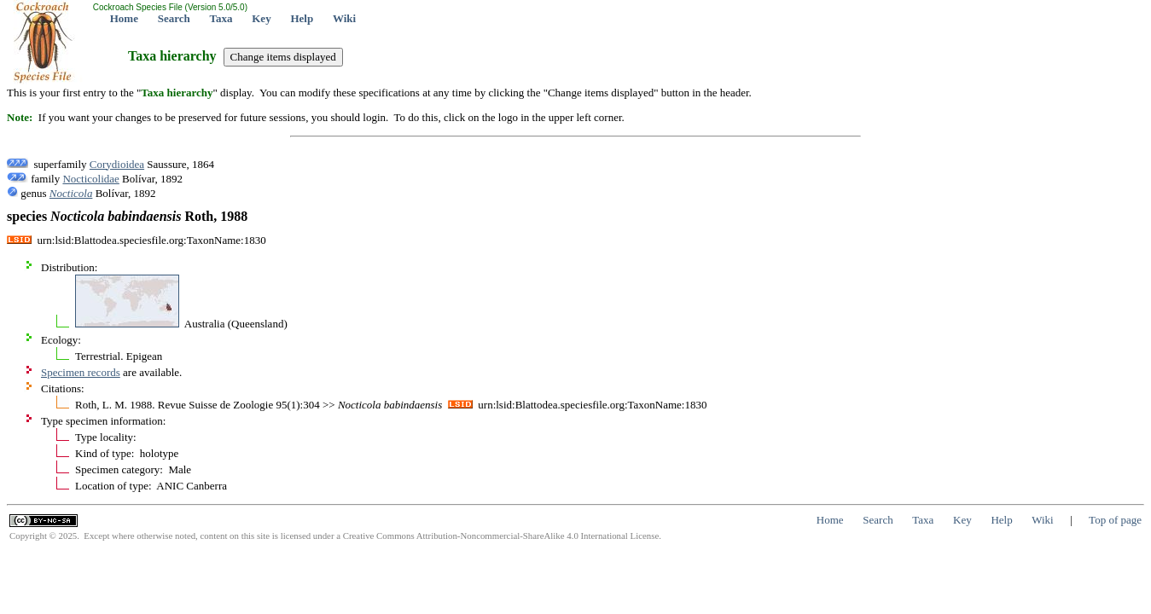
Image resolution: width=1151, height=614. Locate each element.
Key (261, 18)
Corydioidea (117, 164)
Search (174, 18)
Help (301, 18)
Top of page (1115, 519)
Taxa (221, 18)
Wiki (344, 18)
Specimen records (80, 372)
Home (124, 18)
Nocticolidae (90, 178)
